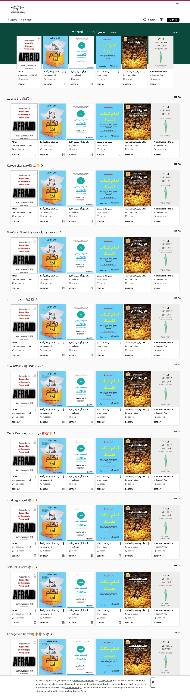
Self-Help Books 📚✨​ (22, 567)
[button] (149, 20)
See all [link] (175, 32)
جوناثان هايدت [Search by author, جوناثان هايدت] (131, 75)
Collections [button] (28, 19)
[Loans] (161, 20)
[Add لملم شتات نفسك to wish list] (118, 84)
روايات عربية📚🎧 (20, 99)
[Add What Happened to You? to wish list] (171, 84)
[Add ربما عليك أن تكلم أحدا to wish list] (65, 84)
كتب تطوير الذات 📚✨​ (22, 500)
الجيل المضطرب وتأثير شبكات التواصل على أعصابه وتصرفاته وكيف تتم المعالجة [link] (133, 72)
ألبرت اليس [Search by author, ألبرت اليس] (77, 75)
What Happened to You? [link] (160, 72)
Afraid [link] (20, 72)
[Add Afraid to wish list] (39, 84)
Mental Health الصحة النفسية (95, 32)
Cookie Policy (79, 691)
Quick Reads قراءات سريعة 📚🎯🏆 (31, 433)
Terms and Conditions (83, 680)
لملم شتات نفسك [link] (104, 72)
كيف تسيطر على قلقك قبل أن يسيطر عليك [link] (80, 72)
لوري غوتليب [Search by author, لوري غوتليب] (51, 75)
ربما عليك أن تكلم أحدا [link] (53, 72)
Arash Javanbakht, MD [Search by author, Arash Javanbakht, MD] (28, 75)
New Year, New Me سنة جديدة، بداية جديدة (34, 232)
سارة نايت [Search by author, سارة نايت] (103, 75)
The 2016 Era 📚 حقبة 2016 (25, 366)
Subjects (12, 19)
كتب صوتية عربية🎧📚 (22, 299)
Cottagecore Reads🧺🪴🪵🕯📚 (30, 634)
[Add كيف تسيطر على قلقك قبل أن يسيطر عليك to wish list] (91, 84)
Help (177, 4)
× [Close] (153, 682)
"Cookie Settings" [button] (73, 687)
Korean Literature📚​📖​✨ (25, 166)
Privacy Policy (105, 680)
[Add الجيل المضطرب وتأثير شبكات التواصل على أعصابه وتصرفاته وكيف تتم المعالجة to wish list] (144, 84)
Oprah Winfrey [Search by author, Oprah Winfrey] (157, 75)
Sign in (173, 19)
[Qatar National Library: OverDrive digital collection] (17, 9)
